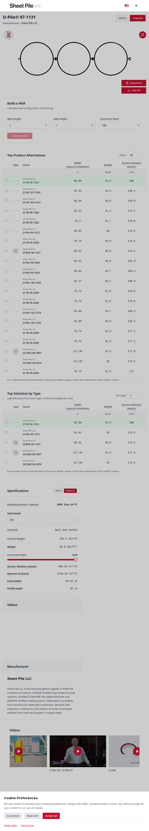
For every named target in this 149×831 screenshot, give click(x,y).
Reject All (32, 815)
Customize (13, 815)
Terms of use (27, 825)
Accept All (51, 815)
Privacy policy (11, 825)
